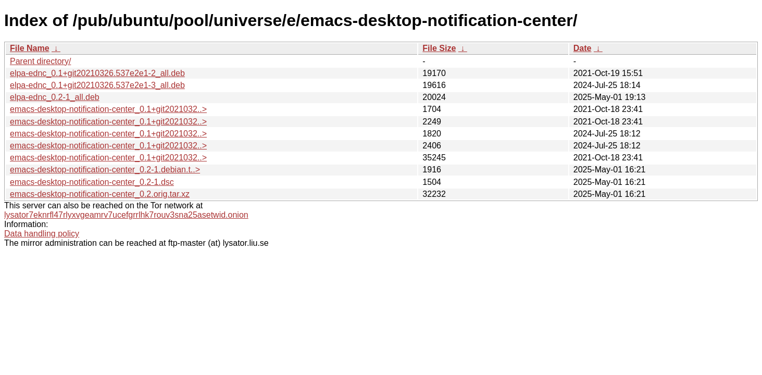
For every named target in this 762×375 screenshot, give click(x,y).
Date (582, 48)
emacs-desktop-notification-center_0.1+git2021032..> (108, 109)
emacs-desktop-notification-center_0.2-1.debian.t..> (105, 169)
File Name (29, 48)
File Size (439, 48)
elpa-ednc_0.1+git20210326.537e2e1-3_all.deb (97, 85)
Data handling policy (41, 233)
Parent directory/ (40, 61)
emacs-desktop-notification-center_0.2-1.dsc (92, 182)
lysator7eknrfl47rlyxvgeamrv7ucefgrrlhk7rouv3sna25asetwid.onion (126, 214)
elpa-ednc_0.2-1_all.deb (54, 97)
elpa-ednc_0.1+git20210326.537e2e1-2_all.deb (97, 73)
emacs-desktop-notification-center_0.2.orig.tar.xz (100, 194)
